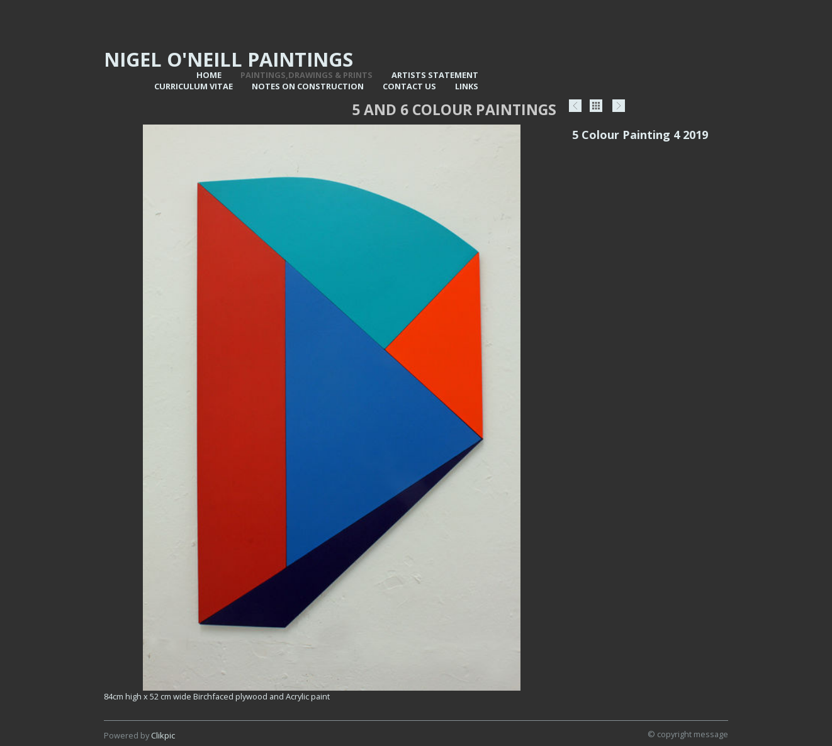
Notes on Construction (308, 86)
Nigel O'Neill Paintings (228, 59)
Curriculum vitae (193, 86)
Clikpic (163, 735)
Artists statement (434, 75)
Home (209, 75)
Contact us (409, 86)
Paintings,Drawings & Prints (306, 75)
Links (466, 86)
